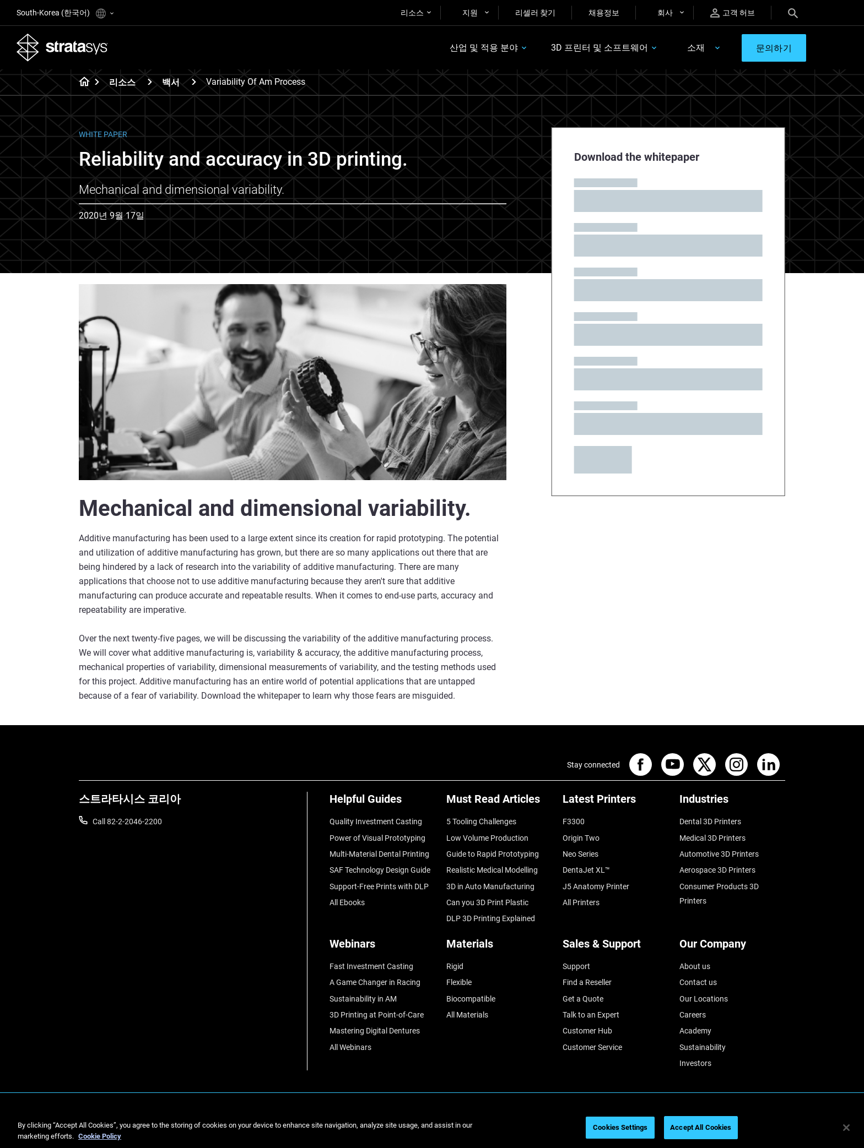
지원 (470, 12)
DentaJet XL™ (586, 870)
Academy (695, 1030)
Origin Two (581, 838)
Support (576, 966)
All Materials (467, 1014)
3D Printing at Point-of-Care (377, 1014)
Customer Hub (587, 1030)
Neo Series (580, 854)
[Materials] (499, 948)
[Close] (846, 1128)
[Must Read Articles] (499, 803)
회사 (665, 12)
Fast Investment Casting (371, 966)
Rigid (454, 966)
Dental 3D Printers (710, 821)
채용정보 (603, 12)
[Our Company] (732, 948)
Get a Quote (583, 998)
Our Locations (703, 998)
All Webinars (350, 1047)
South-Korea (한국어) (65, 13)
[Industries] (732, 803)
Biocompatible (470, 998)
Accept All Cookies (700, 1127)
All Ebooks (347, 902)
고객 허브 (732, 13)
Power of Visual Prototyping (377, 838)
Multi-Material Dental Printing (379, 854)
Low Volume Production (487, 838)
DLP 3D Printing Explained (490, 918)
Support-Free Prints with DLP (379, 886)
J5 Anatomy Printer (596, 886)
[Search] (793, 12)
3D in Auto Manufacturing (490, 886)
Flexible (459, 982)
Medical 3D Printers (712, 838)
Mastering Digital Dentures (375, 1030)
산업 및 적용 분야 (484, 47)
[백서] (194, 82)
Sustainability (702, 1047)
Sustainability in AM (363, 998)
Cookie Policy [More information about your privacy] (99, 1136)
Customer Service (592, 1047)
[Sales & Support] (615, 948)
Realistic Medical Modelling (492, 870)
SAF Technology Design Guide (380, 870)
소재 (696, 47)
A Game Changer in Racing (375, 982)
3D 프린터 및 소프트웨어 (599, 47)
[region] (432, 1128)
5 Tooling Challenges (481, 821)
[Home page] (81, 82)
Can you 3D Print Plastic (487, 902)
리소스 (412, 12)
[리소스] (150, 82)
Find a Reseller (587, 982)
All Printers (581, 902)
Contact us (698, 982)
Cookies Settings (620, 1127)
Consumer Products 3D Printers (719, 893)
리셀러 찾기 (535, 12)
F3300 (574, 821)
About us (694, 966)
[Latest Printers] (615, 803)
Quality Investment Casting (376, 821)
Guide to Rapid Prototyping (492, 854)
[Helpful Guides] (382, 803)
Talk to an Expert (591, 1014)
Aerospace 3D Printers (717, 870)
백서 (171, 82)
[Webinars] (382, 948)
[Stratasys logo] (62, 47)
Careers (692, 1014)
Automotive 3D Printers (719, 854)
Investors (695, 1063)
